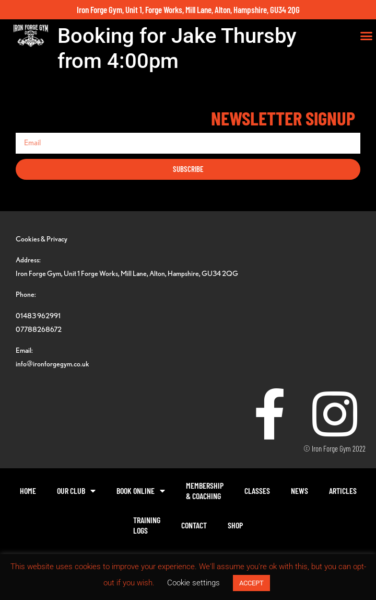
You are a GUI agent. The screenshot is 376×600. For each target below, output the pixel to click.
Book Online (140, 490)
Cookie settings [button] (193, 582)
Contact (194, 525)
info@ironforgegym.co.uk (52, 363)
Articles (343, 490)
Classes (257, 490)
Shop (235, 525)
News (299, 490)
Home (28, 490)
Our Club (76, 490)
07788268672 (39, 329)
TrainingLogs (146, 525)
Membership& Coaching (205, 490)
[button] (367, 36)
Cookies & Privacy (41, 238)
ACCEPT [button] (251, 583)
